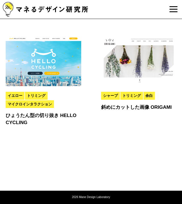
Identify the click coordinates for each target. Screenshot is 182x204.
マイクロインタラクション (30, 104)
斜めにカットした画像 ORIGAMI (136, 107)
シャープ (110, 96)
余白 (149, 96)
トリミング (36, 96)
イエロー (15, 96)
